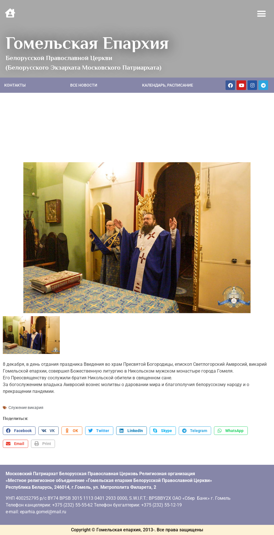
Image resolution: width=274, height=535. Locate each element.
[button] (262, 14)
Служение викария (25, 407)
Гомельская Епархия (87, 43)
